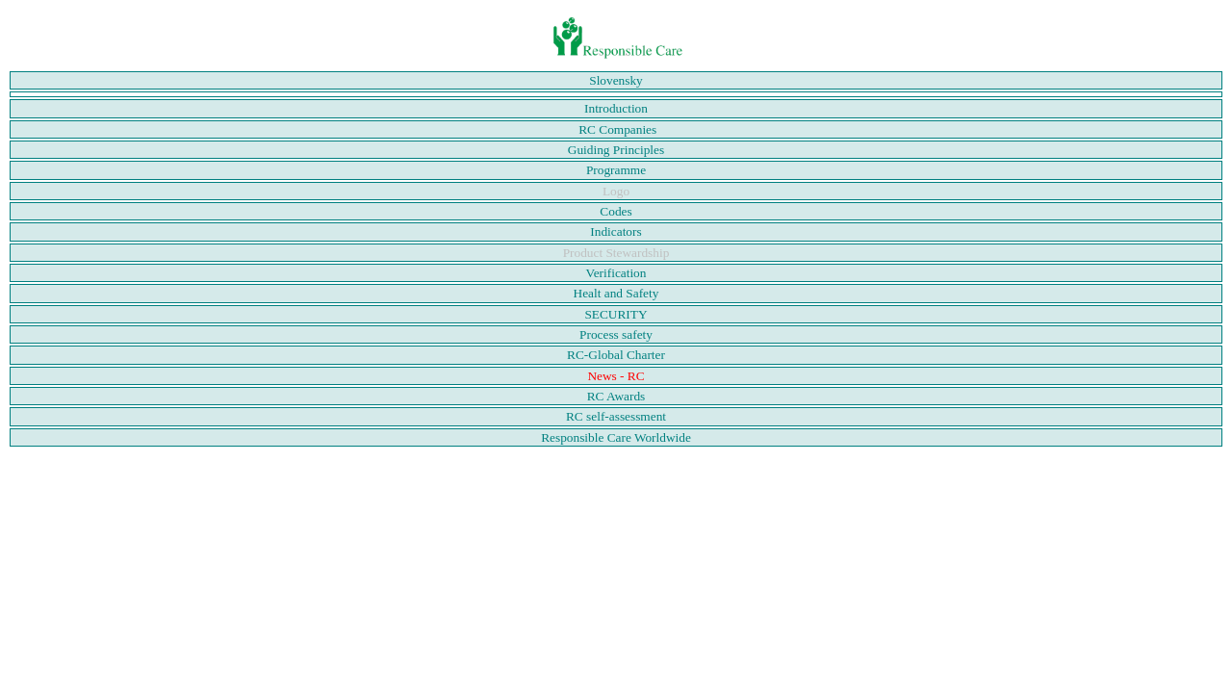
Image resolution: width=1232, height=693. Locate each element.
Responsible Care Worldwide (616, 437)
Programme (616, 170)
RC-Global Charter (616, 354)
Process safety (616, 334)
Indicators (615, 231)
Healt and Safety (616, 293)
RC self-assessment (616, 416)
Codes (615, 211)
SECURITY (615, 314)
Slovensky (616, 80)
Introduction (616, 108)
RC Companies (617, 129)
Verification (616, 273)
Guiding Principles (616, 149)
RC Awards (616, 396)
